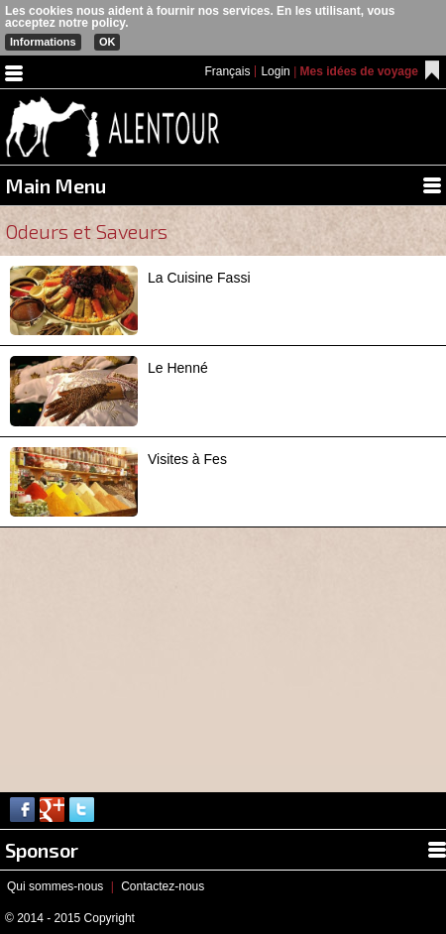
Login (275, 71)
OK (107, 42)
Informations (43, 42)
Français (227, 71)
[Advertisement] (148, 651)
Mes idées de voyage (359, 70)
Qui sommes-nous (55, 886)
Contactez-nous (162, 886)
